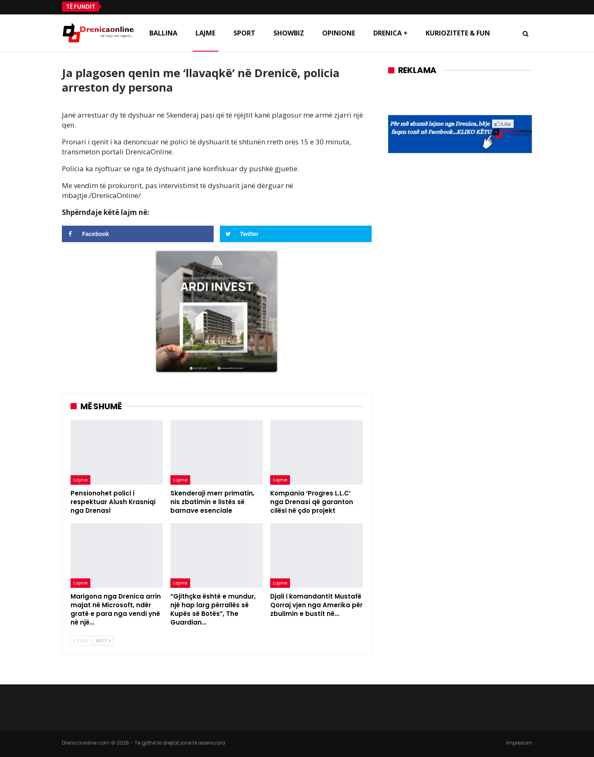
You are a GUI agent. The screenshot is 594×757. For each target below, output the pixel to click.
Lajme (205, 33)
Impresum (519, 742)
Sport (244, 33)
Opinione (338, 33)
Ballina (163, 33)
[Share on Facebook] (138, 234)
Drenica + (390, 33)
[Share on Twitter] (296, 234)
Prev (80, 640)
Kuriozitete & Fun (458, 33)
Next (103, 640)
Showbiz (288, 33)
